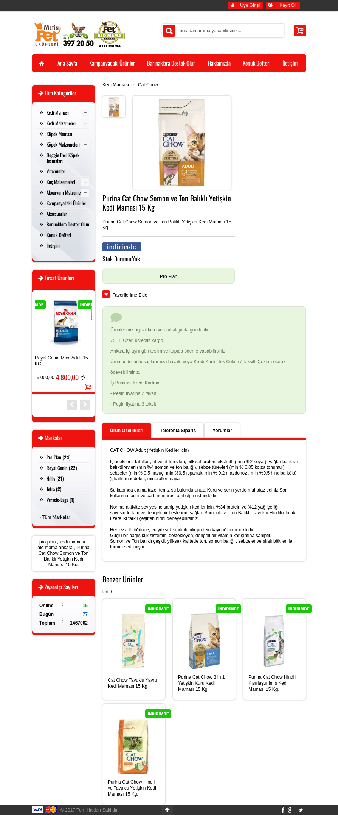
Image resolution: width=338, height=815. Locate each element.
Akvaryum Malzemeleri (66, 192)
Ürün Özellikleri (126, 430)
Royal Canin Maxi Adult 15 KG (61, 361)
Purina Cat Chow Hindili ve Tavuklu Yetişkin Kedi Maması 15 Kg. (132, 788)
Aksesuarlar (57, 213)
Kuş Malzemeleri (61, 182)
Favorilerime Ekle (129, 295)
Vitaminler (56, 171)
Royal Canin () (62, 468)
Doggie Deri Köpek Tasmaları (63, 157)
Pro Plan (168, 276)
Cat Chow (148, 84)
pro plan (47, 542)
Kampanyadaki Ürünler (66, 203)
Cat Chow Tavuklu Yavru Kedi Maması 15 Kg (132, 683)
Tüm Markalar (56, 517)
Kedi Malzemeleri (61, 123)
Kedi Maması (115, 84)
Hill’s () (55, 478)
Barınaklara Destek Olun (68, 224)
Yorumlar (222, 430)
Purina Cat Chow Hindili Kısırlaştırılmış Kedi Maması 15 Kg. (272, 683)
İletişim (53, 245)
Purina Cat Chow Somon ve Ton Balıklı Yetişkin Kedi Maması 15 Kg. (64, 556)
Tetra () (54, 489)
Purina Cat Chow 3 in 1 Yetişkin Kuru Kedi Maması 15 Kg (201, 683)
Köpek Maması (59, 133)
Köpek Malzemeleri (63, 144)
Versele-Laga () (60, 499)
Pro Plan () (58, 457)
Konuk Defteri (59, 235)
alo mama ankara (55, 547)
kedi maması (72, 542)
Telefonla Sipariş (178, 430)
